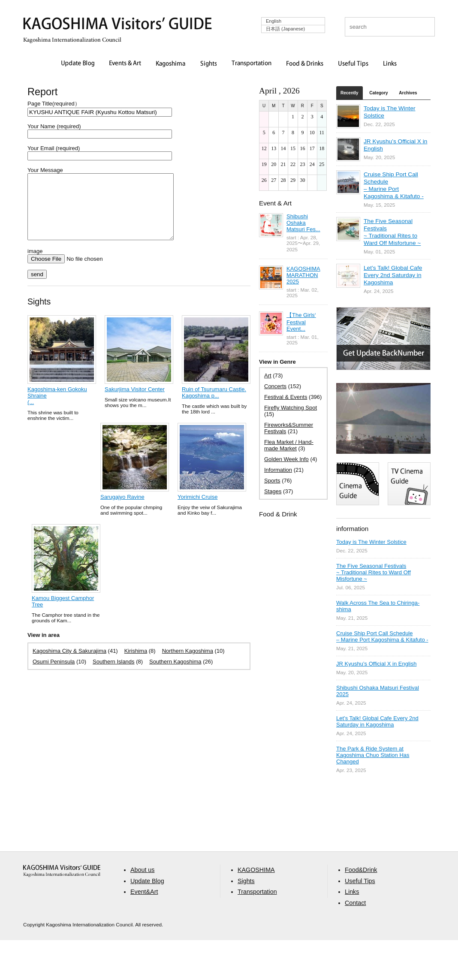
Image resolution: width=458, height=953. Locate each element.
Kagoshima (170, 63)
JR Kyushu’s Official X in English (376, 663)
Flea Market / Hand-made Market (288, 445)
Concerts (275, 386)
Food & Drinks (304, 63)
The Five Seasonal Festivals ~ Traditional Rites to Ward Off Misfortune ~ (373, 572)
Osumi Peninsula (54, 674)
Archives (408, 92)
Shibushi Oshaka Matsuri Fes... (303, 222)
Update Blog (77, 63)
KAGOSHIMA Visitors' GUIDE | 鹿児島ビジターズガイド (117, 25)
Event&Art (144, 904)
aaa (61, 884)
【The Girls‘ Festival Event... (301, 322)
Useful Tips (353, 63)
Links (390, 63)
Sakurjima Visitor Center (135, 402)
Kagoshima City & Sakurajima (69, 663)
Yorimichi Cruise (197, 510)
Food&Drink (361, 882)
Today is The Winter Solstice (371, 542)
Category (378, 92)
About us (142, 882)
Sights (208, 63)
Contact (355, 915)
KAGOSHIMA (256, 882)
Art (267, 375)
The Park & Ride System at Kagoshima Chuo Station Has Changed (373, 755)
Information (278, 470)
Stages (272, 491)
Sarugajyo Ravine (122, 510)
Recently (349, 92)
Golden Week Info (286, 459)
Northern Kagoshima (187, 663)
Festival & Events (285, 397)
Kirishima (135, 663)
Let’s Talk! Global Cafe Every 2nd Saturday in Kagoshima (393, 275)
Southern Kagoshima (175, 674)
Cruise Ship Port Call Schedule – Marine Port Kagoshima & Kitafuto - (382, 636)
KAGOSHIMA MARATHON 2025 (303, 275)
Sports (272, 480)
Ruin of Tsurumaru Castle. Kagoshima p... (214, 405)
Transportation (251, 63)
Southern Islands (114, 674)
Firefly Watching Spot (290, 407)
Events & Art (125, 63)
